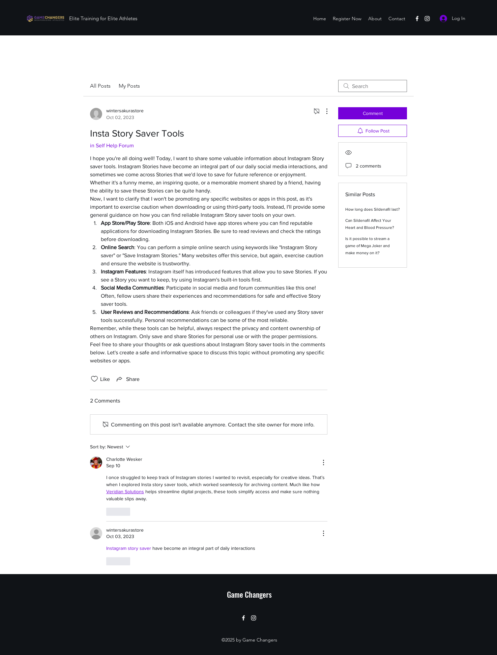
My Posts (129, 86)
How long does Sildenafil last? (372, 209)
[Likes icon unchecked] (94, 379)
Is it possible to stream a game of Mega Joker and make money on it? (367, 245)
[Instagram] (427, 18)
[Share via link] (127, 379)
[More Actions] (323, 111)
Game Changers (249, 594)
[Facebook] (417, 18)
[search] (372, 86)
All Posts (100, 86)
